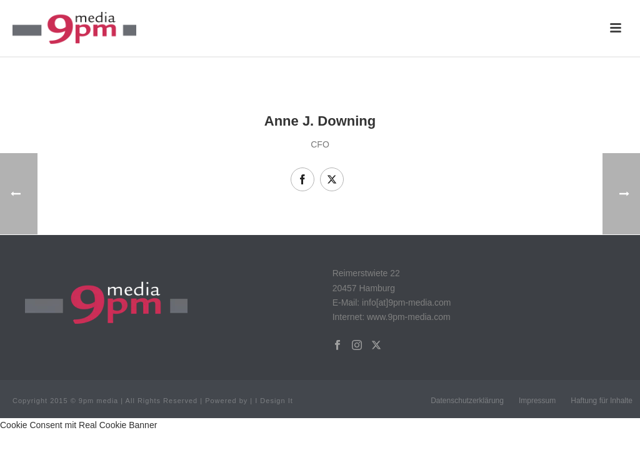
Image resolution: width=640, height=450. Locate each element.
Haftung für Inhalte (601, 400)
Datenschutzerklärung (467, 400)
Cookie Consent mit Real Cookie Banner (78, 425)
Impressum (537, 400)
